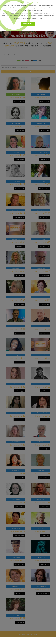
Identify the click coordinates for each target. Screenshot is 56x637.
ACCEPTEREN (28, 24)
